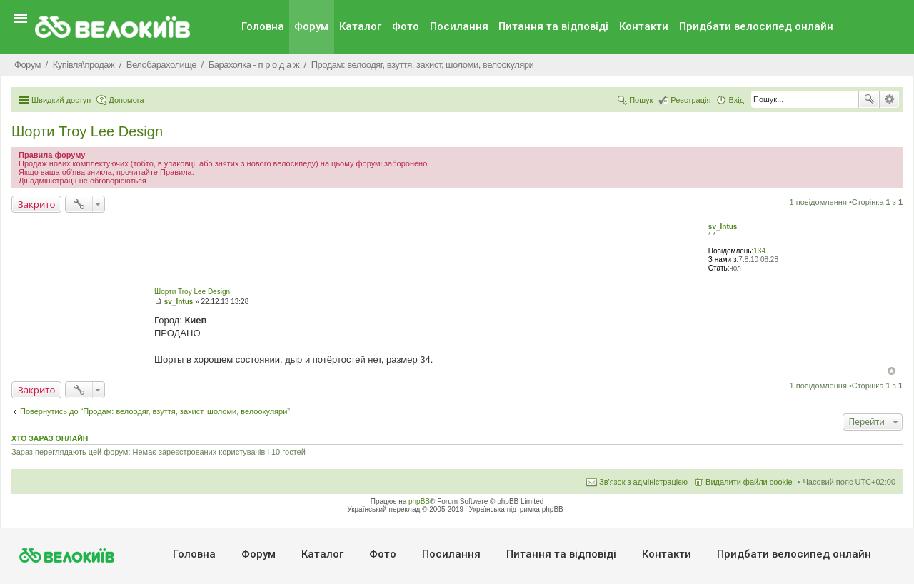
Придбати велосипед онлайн (756, 26)
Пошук (869, 99)
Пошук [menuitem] (641, 100)
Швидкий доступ (61, 100)
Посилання (459, 26)
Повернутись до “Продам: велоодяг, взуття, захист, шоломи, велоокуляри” (155, 411)
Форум (311, 26)
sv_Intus (723, 227)
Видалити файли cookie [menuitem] (749, 482)
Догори (891, 371)
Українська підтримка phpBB (516, 509)
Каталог (360, 26)
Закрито (36, 204)
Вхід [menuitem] (736, 100)
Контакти (643, 26)
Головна (262, 26)
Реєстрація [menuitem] (690, 100)
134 (759, 251)
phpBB (419, 501)
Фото (405, 26)
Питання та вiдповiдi (553, 26)
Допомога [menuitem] (126, 100)
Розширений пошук (889, 99)
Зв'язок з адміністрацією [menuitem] (643, 482)
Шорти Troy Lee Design (87, 131)
